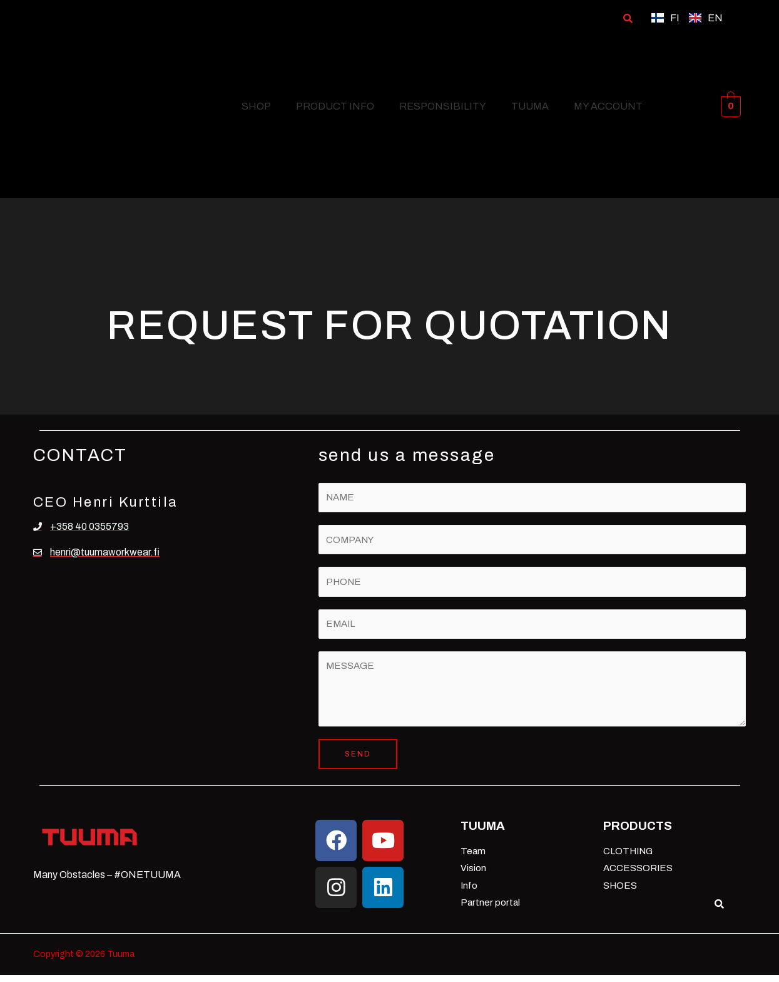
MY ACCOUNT (608, 106)
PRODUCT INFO (335, 106)
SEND (358, 761)
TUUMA (530, 106)
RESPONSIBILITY (442, 106)
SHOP (256, 106)
